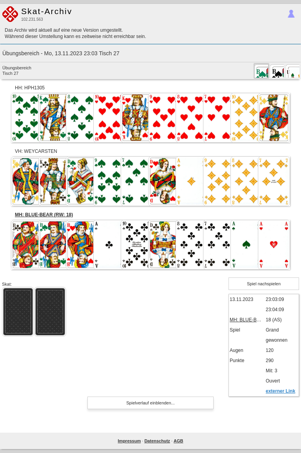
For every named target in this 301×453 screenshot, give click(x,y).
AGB (178, 441)
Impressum (129, 441)
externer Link (280, 391)
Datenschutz (157, 441)
